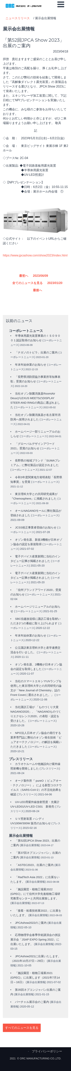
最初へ (23, 275)
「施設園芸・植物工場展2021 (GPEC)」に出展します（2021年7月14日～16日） (35, 977)
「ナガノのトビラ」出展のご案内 (36, 352)
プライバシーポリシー (47, 1051)
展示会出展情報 (30, 845)
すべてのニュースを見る (21, 1027)
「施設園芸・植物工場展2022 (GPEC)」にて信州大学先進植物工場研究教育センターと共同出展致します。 (35, 894)
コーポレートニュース (28, 407)
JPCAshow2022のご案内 (31, 922)
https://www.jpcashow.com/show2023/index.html (35, 255)
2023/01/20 (54, 283)
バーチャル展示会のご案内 (32, 1001)
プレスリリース (50, 768)
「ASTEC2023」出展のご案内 (34, 865)
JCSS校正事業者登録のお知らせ (36, 527)
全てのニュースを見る (27, 283)
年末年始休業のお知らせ (30, 364)
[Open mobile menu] (60, 4)
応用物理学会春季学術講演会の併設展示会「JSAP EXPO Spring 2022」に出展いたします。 (35, 939)
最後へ (37, 290)
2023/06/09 (40, 275)
